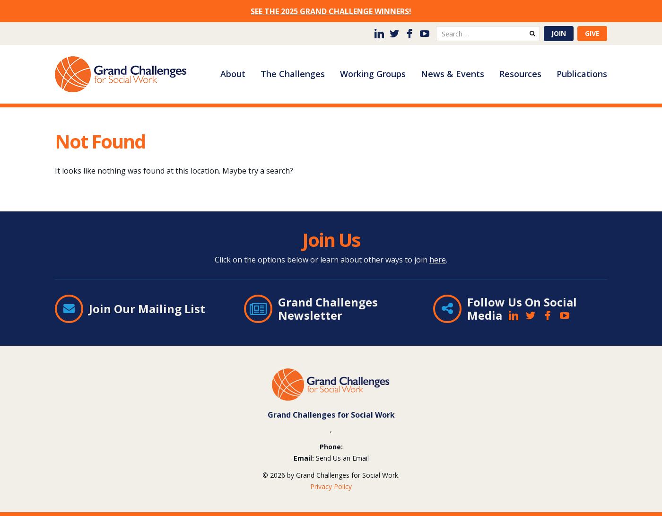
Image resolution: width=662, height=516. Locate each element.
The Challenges (293, 73)
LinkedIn (379, 33)
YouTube (424, 33)
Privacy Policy (331, 486)
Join (558, 33)
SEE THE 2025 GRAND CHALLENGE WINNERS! (331, 11)
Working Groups (373, 73)
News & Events (452, 73)
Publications (582, 73)
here (437, 259)
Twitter (394, 33)
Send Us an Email (342, 458)
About (232, 73)
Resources (520, 73)
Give (592, 33)
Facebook (409, 33)
